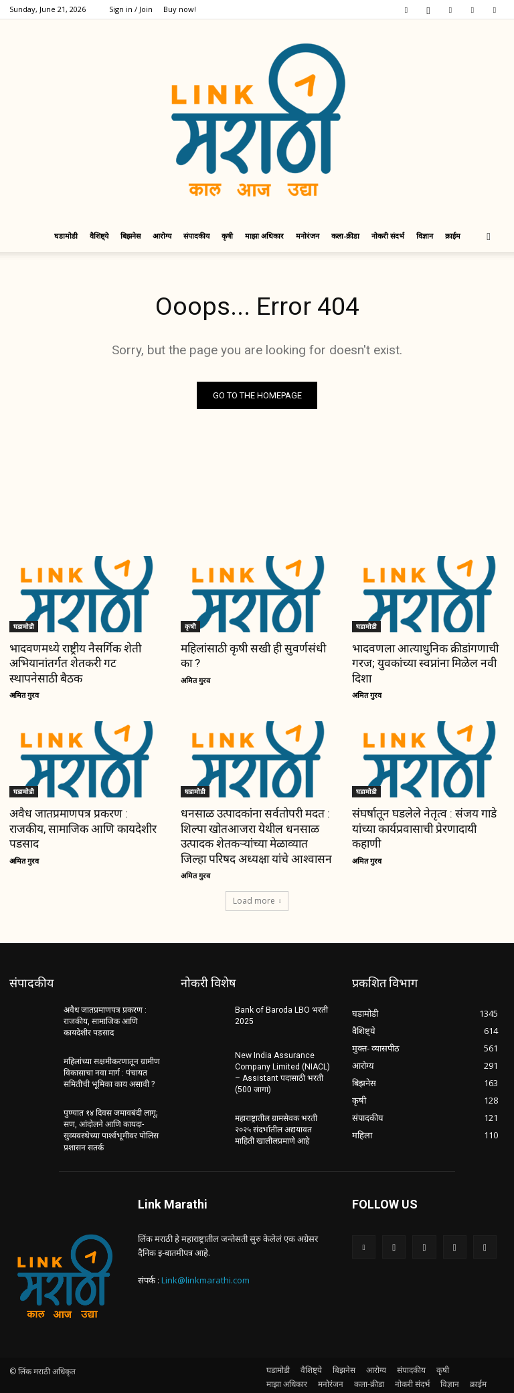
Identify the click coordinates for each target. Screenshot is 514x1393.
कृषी (227, 236)
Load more (257, 899)
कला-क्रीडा (345, 236)
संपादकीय (196, 236)
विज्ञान (424, 236)
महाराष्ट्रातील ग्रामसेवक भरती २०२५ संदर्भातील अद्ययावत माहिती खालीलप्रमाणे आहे (284, 1128)
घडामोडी (66, 236)
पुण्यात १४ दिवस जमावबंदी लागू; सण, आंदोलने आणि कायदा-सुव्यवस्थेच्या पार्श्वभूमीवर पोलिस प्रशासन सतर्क (111, 1127)
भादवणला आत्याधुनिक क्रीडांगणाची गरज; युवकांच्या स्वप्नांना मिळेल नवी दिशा (423, 663)
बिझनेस (130, 236)
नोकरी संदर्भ (387, 236)
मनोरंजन (307, 236)
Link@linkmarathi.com (205, 1277)
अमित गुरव (24, 695)
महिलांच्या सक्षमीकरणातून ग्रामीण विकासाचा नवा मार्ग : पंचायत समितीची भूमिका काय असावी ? (112, 1071)
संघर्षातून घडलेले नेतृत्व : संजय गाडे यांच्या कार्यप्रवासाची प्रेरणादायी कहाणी (422, 828)
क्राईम (452, 236)
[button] (489, 236)
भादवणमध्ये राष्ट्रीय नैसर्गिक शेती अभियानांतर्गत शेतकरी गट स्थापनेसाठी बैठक (73, 663)
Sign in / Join (131, 9)
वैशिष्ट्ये (99, 236)
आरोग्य (162, 236)
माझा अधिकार (264, 236)
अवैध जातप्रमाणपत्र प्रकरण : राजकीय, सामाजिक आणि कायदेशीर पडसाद (82, 828)
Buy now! (179, 9)
